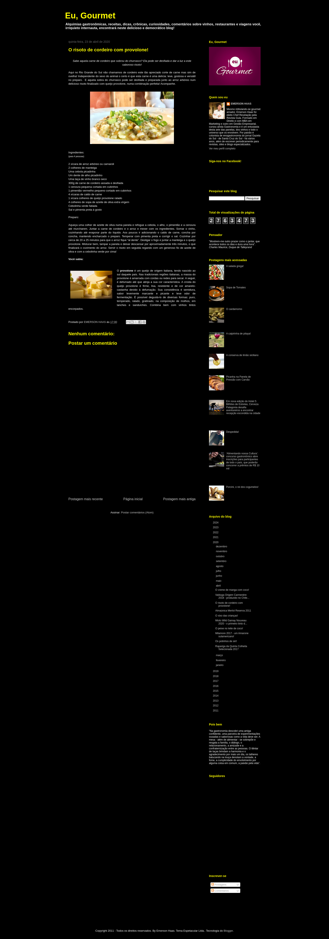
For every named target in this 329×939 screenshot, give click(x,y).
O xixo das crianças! (226, 615)
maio (219, 580)
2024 (216, 522)
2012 (216, 705)
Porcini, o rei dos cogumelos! (242, 487)
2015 (216, 690)
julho (219, 571)
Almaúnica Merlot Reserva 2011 (233, 610)
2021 (216, 537)
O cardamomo (234, 309)
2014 (216, 695)
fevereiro (221, 660)
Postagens (218, 884)
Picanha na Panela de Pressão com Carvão (238, 378)
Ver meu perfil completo (222, 148)
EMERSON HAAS (241, 103)
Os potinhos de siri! (226, 641)
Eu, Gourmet (90, 15)
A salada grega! (235, 266)
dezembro (222, 546)
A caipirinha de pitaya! (238, 333)
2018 (216, 676)
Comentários (220, 890)
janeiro (220, 665)
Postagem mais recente (85, 499)
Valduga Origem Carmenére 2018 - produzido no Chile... (232, 596)
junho (219, 575)
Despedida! (232, 431)
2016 (216, 686)
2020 (216, 542)
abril (218, 585)
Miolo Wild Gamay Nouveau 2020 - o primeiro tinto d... (231, 622)
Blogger (228, 930)
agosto (220, 566)
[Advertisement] (132, 465)
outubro (220, 556)
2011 (216, 710)
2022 (216, 532)
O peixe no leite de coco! (229, 628)
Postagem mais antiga (179, 499)
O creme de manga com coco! (232, 589)
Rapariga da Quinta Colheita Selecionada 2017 (231, 648)
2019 (216, 671)
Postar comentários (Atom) (137, 512)
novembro (222, 551)
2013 (216, 700)
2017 (216, 681)
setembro (221, 561)
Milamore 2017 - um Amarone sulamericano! (231, 635)
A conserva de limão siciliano (242, 355)
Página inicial (133, 499)
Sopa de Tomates (236, 287)
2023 (216, 527)
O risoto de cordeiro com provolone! (229, 604)
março (220, 655)
